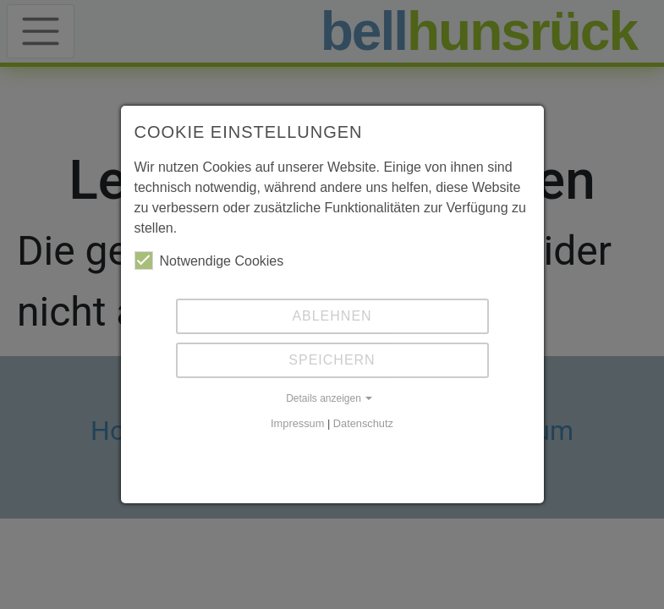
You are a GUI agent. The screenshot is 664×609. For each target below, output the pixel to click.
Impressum (297, 423)
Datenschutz (363, 423)
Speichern (331, 360)
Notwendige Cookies (209, 260)
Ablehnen (331, 316)
